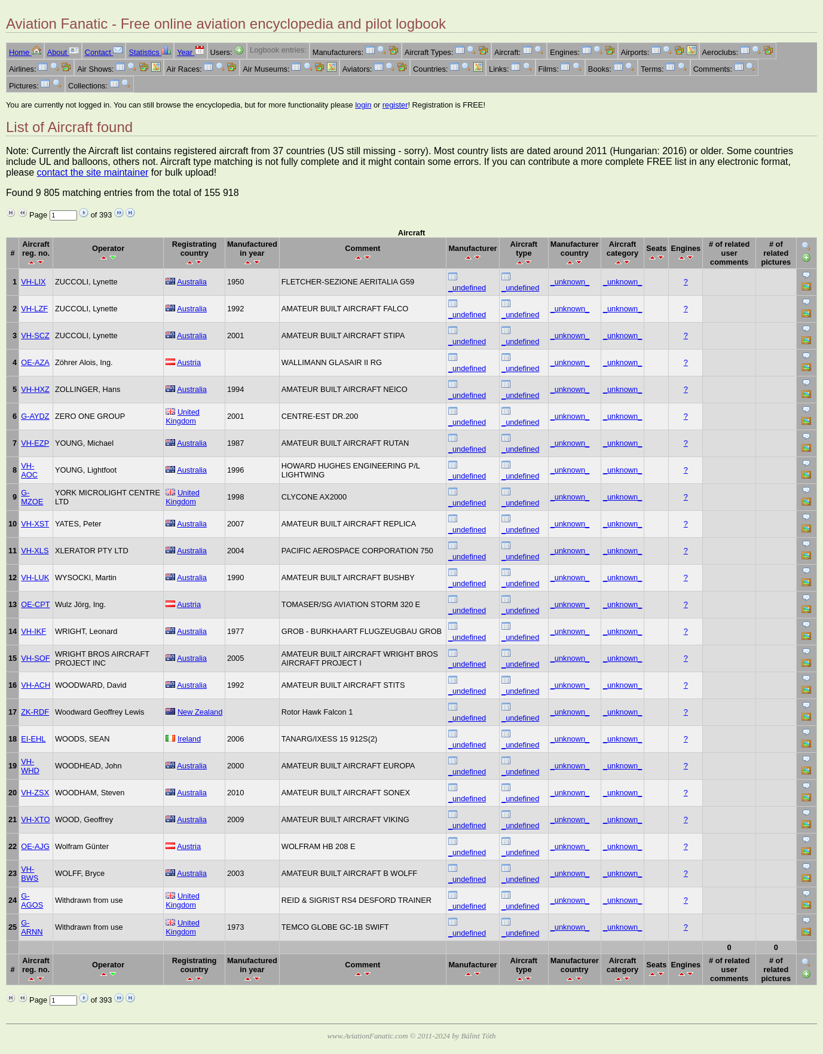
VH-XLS (34, 550)
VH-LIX (33, 281)
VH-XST (35, 523)
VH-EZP (35, 443)
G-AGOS (32, 900)
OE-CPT (35, 604)
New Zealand (200, 711)
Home (25, 52)
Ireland (189, 738)
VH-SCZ (35, 335)
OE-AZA (35, 362)
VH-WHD (30, 766)
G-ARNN (31, 927)
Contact (104, 52)
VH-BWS (29, 874)
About (63, 52)
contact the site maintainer (93, 172)
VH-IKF (33, 631)
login (363, 104)
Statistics (150, 52)
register (395, 104)
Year (190, 52)
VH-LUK (35, 577)
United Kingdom (183, 416)
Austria (189, 362)
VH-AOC (29, 470)
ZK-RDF (35, 711)
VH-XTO (35, 819)
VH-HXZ (35, 389)
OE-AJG (35, 846)
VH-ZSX (35, 792)
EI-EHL (33, 738)
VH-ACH (35, 685)
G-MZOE (32, 497)
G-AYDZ (35, 416)
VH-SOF (35, 658)
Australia (192, 281)
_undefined (467, 287)
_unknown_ (569, 281)
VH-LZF (34, 308)
